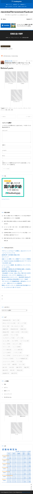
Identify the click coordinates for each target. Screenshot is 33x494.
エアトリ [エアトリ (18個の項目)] (20, 338)
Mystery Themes (26, 492)
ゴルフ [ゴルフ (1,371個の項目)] (15, 341)
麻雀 (12, 110)
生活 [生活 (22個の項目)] (11, 367)
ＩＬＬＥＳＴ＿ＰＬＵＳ (12, 6)
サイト (3, 155)
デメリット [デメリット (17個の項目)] (6, 347)
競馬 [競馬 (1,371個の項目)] (5, 370)
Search (29, 19)
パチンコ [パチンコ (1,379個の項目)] (6, 355)
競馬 (9, 110)
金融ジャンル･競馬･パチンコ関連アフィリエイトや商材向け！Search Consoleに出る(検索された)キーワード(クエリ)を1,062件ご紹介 (16, 261)
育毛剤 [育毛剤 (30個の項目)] (19, 370)
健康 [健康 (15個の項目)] (14, 364)
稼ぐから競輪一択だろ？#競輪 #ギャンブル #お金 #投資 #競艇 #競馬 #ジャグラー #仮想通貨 (17, 217)
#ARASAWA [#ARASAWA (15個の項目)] (7, 320)
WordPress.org (7, 397)
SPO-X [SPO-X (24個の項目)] (25, 332)
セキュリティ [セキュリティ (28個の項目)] (17, 344)
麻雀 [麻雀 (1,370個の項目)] (14, 373)
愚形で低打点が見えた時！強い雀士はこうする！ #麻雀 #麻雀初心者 (17, 239)
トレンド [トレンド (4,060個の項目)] (16, 347)
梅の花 (4, 116)
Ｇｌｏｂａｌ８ (23, 6)
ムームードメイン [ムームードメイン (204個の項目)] (8, 361)
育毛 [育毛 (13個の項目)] (12, 370)
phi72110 (10, 49)
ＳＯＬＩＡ (17, 4)
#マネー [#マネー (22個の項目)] (6, 326)
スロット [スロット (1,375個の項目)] (6, 344)
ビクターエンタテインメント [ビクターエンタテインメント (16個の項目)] (20, 355)
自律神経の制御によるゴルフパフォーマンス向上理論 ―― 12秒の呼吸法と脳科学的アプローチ (17, 234)
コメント (4, 130)
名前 (3, 145)
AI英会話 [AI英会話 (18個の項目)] (6, 332)
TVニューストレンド (5, 46)
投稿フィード (7, 390)
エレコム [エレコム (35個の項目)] (6, 341)
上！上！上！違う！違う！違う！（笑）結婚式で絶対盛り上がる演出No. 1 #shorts (17, 228)
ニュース (20, 108)
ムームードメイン (5, 199)
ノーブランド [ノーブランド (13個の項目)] (17, 352)
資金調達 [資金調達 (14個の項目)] (6, 373)
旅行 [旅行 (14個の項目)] (5, 367)
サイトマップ (5, 257)
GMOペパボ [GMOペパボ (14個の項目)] (15, 332)
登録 (5, 384)
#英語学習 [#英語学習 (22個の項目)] (14, 329)
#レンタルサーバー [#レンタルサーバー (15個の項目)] (17, 326)
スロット (11, 108)
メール (4, 150)
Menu (3, 19)
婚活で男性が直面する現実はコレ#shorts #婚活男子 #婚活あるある (17, 222)
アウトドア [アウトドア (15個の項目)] (14, 335)
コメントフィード (8, 394)
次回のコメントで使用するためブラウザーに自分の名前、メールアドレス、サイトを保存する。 (16, 163)
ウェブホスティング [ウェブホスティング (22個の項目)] (8, 338)
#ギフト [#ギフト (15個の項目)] (16, 320)
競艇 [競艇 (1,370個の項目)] (19, 367)
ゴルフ (6, 108)
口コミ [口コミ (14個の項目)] (21, 364)
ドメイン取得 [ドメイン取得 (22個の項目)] (7, 349)
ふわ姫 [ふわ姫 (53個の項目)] (5, 335)
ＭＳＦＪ (24, 4)
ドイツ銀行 (28, 116)
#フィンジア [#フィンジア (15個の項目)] (22, 323)
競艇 (6, 110)
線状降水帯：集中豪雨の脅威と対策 (11, 255)
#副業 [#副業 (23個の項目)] (5, 329)
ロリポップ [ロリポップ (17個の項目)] (6, 364)
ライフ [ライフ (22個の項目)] (19, 361)
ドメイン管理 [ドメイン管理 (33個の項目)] (18, 349)
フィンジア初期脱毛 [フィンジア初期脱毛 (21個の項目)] (21, 358)
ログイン (6, 387)
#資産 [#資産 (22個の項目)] (23, 329)
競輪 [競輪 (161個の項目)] (26, 367)
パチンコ (25, 108)
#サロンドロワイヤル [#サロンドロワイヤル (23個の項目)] (9, 323)
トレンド (15, 108)
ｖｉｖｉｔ (9, 4)
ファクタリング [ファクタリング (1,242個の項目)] (8, 358)
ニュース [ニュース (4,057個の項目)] (7, 352)
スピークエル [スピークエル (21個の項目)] (24, 341)
